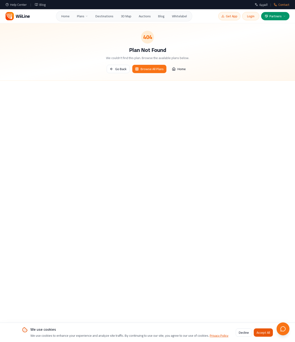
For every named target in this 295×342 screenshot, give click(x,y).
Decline (244, 333)
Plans (82, 16)
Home (65, 16)
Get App (229, 16)
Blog (40, 4)
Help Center (16, 4)
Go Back (118, 69)
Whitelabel (179, 16)
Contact (281, 4)
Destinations (104, 16)
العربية (261, 4)
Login (250, 16)
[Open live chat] (283, 328)
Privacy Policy (219, 336)
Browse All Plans (149, 69)
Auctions (145, 16)
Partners (275, 16)
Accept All (263, 333)
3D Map (126, 16)
